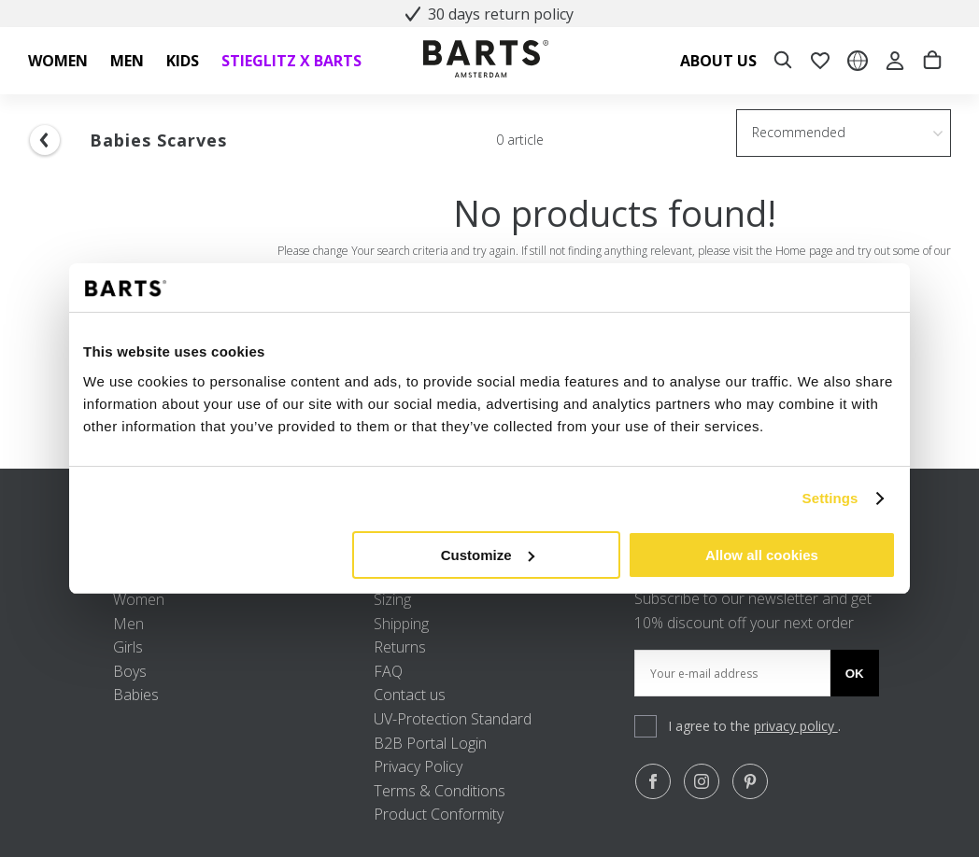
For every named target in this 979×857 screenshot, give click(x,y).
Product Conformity (439, 814)
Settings (830, 498)
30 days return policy (489, 14)
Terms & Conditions (439, 790)
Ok (854, 674)
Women (138, 599)
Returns (400, 647)
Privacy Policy (418, 766)
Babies (136, 694)
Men (128, 623)
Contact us (410, 694)
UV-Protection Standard (453, 719)
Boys (130, 671)
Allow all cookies (761, 555)
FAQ (388, 671)
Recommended (798, 132)
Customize (487, 555)
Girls (128, 647)
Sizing (392, 599)
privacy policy (796, 726)
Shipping (401, 623)
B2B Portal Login (430, 743)
